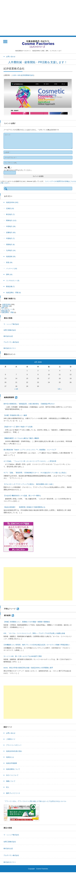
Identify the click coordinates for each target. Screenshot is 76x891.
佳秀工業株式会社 (10, 330)
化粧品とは (10, 757)
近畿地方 (10, 232)
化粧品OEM (12, 202)
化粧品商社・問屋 (13, 292)
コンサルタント (12, 280)
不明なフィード (10, 609)
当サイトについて (12, 775)
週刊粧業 (7, 615)
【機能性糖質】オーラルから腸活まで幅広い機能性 (21, 438)
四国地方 (10, 244)
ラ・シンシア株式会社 (11, 324)
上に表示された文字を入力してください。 (18, 170)
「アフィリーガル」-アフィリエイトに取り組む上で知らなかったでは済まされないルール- (35, 801)
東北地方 (10, 214)
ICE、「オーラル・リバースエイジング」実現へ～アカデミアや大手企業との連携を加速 (34, 633)
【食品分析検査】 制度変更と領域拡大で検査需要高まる (24, 507)
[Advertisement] (38, 17)
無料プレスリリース (13, 793)
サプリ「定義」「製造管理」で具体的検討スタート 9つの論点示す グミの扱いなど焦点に (35, 473)
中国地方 (10, 238)
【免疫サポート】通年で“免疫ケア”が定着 (18, 427)
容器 (9, 262)
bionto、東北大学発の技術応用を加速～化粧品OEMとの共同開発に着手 (28, 668)
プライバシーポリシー (14, 745)
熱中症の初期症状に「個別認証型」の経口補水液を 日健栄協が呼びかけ (29, 404)
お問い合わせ (10, 733)
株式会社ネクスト (10, 348)
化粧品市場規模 (11, 763)
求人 (7, 787)
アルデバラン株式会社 (11, 342)
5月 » (60, 389)
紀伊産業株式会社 (27, 75)
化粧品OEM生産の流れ (14, 751)
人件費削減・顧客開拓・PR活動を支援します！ (38, 62)
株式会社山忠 (8, 336)
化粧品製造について (13, 769)
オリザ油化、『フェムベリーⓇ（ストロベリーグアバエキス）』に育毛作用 (30, 461)
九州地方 (10, 250)
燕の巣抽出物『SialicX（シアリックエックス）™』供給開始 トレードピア (30, 450)
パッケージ (11, 268)
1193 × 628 (16, 75)
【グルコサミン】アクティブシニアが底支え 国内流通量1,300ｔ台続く (29, 484)
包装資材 (10, 256)
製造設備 (10, 286)
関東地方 (11, 220)
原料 (9, 274)
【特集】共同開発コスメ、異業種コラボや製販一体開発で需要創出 (27, 622)
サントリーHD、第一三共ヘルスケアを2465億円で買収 (23, 656)
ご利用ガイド (10, 739)
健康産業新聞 (9, 397)
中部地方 (10, 226)
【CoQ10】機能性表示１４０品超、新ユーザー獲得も (22, 495)
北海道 (10, 208)
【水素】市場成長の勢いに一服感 (15, 415)
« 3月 (16, 389)
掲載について (10, 781)
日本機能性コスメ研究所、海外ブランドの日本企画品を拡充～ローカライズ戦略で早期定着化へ (37, 645)
